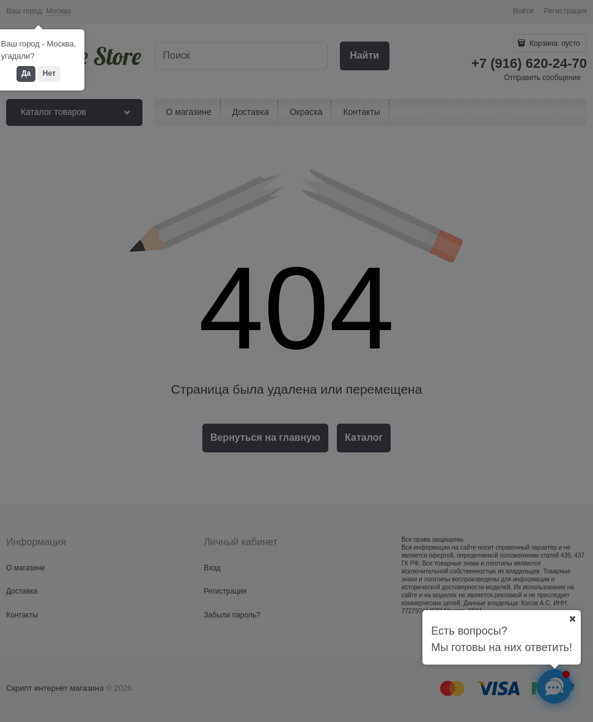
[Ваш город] (572, 619)
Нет (49, 73)
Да (26, 73)
